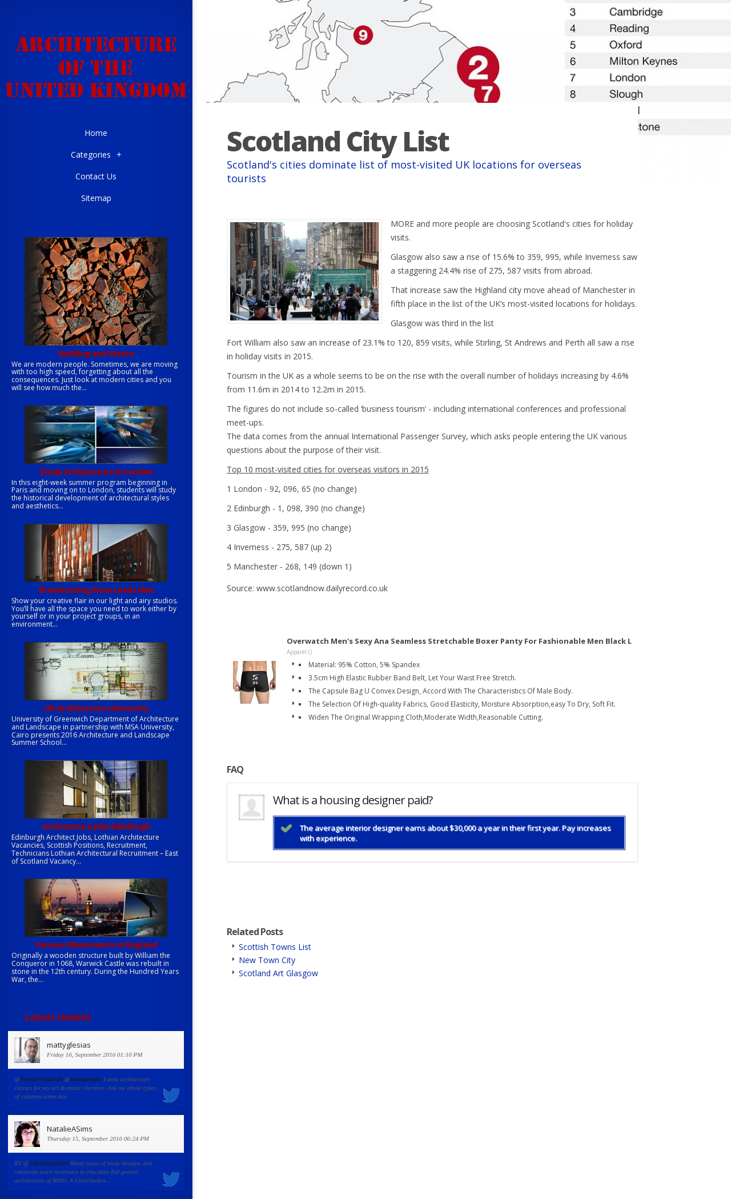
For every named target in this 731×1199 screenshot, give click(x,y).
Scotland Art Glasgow (278, 973)
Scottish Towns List (275, 946)
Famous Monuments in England (96, 944)
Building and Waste (96, 353)
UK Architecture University (96, 708)
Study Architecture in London (96, 471)
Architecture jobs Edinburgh (96, 826)
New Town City (267, 960)
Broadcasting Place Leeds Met (96, 589)
